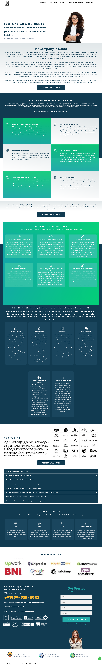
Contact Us (89, 2)
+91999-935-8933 (21, 597)
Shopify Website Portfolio (75, 2)
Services (43, 2)
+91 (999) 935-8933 (51, 659)
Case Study (53, 2)
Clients (62, 2)
